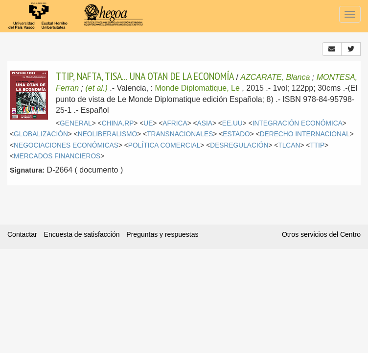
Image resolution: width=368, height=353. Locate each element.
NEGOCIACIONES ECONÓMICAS (66, 145)
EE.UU (232, 123)
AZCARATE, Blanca (275, 77)
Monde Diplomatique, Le (197, 88)
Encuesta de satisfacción (82, 234)
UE (148, 123)
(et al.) (96, 88)
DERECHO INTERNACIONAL (305, 134)
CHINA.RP (118, 123)
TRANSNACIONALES (180, 134)
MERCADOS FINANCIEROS (57, 156)
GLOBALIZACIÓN (41, 134)
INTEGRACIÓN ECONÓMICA (298, 123)
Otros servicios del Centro (321, 234)
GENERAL (76, 123)
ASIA (204, 123)
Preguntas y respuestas (162, 234)
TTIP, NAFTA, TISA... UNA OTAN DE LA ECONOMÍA (145, 76)
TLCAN (289, 145)
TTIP (317, 145)
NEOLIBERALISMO (108, 134)
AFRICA (174, 123)
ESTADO (236, 134)
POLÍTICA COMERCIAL (164, 145)
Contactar (22, 234)
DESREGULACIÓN (239, 145)
